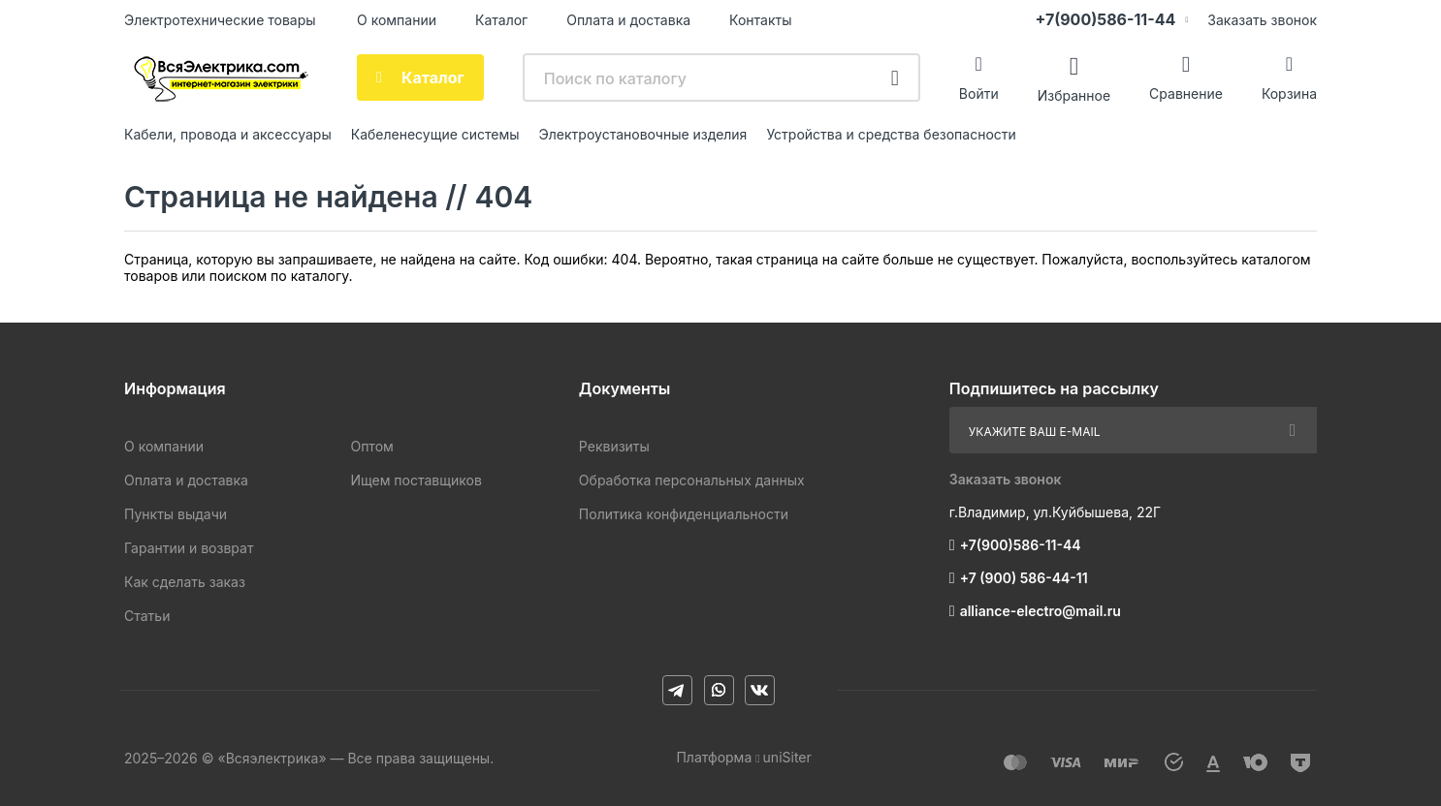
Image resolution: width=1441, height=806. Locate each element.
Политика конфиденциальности (683, 514)
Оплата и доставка (628, 20)
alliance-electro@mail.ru (1040, 611)
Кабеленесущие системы (435, 134)
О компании (396, 20)
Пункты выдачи (175, 514)
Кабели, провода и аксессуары (228, 134)
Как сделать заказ (184, 582)
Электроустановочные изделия (643, 134)
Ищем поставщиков (415, 480)
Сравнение (1186, 93)
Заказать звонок (1262, 20)
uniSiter (787, 757)
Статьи (147, 615)
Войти (979, 93)
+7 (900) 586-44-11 (1024, 578)
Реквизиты (614, 446)
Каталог (501, 20)
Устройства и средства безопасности (890, 134)
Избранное (1074, 94)
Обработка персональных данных (692, 480)
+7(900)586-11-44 (1105, 19)
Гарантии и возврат (188, 548)
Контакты (760, 20)
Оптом (371, 446)
